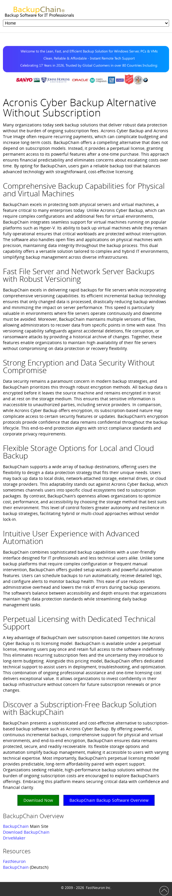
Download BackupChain (26, 832)
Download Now (38, 800)
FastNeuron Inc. (98, 887)
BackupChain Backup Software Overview (109, 800)
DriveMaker (14, 838)
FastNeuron (14, 861)
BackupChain (16, 826)
